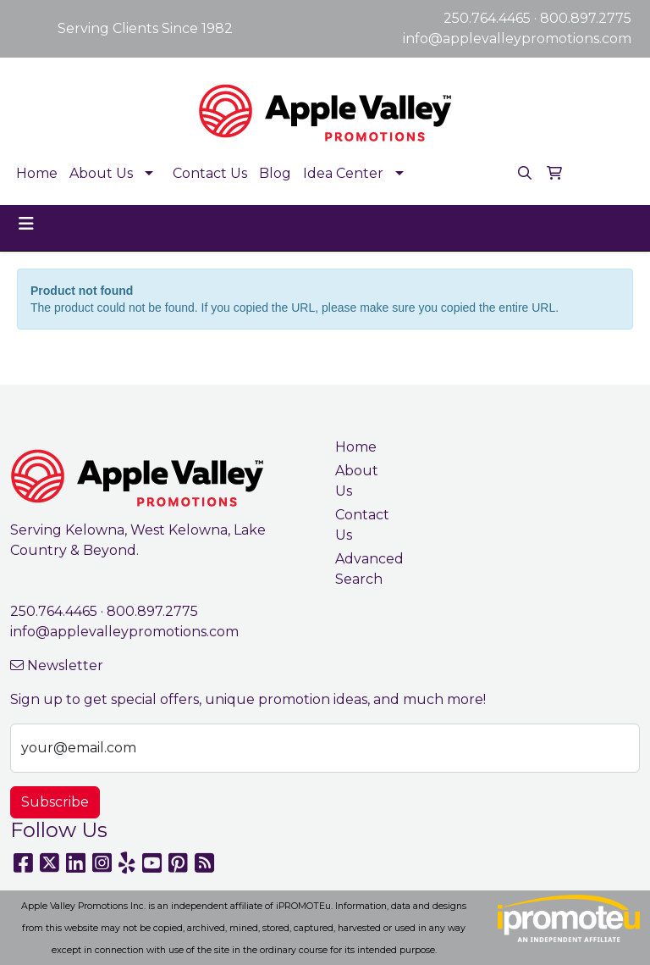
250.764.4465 (487, 18)
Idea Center (343, 173)
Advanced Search (365, 569)
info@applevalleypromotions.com (517, 39)
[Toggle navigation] (26, 224)
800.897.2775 (585, 18)
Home (37, 173)
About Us (101, 173)
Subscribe (55, 802)
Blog (275, 173)
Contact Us (210, 173)
